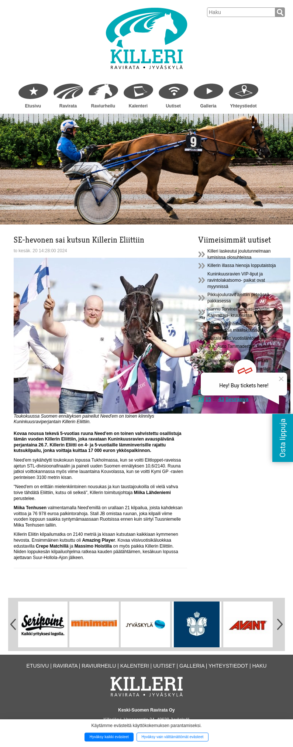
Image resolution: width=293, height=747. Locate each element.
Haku (259, 666)
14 (201, 399)
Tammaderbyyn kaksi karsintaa (237, 360)
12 (263, 392)
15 (208, 399)
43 (221, 399)
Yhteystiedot (243, 106)
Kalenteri (138, 106)
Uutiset (173, 106)
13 (270, 392)
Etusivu (33, 106)
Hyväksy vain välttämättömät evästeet (172, 737)
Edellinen (209, 392)
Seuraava (236, 399)
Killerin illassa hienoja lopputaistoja (241, 265)
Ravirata (68, 106)
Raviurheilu (103, 106)
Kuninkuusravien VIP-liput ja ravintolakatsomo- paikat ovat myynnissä (236, 280)
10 (248, 392)
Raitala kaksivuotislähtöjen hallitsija (241, 338)
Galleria (208, 106)
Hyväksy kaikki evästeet (109, 737)
